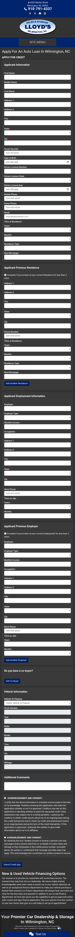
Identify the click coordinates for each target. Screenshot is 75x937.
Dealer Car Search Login (21, 928)
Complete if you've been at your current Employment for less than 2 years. (36, 535)
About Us (40, 926)
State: (7, 128)
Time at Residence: (13, 221)
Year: (6, 717)
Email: (7, 212)
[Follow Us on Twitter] (35, 13)
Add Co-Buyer (12, 681)
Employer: (8, 404)
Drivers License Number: (15, 167)
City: (6, 118)
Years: (7, 226)
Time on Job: (10, 498)
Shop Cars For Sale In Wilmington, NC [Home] (26, 926)
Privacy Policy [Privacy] (56, 926)
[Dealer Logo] (38, 27)
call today (37, 903)
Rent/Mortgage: (11, 253)
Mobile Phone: (11, 194)
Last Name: (9, 91)
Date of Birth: (10, 158)
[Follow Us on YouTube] (40, 13)
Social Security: (11, 149)
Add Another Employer (16, 660)
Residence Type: (11, 244)
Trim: (6, 744)
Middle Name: (10, 82)
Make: (7, 726)
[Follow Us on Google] (45, 13)
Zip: (6, 139)
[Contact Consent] (5, 837)
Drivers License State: (14, 176)
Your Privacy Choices (52, 928)
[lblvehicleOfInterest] (37, 703)
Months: (8, 235)
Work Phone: (10, 489)
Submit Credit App (12, 864)
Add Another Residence (17, 383)
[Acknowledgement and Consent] (5, 798)
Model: (7, 735)
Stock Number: (11, 708)
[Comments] (37, 786)
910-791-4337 (40, 9)
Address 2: (9, 109)
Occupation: (9, 431)
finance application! (31, 900)
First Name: (9, 73)
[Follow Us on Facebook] (30, 13)
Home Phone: (10, 203)
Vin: (6, 753)
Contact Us (47, 926)
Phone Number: (11, 332)
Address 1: (9, 100)
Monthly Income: (12, 422)
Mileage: (8, 762)
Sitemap (41, 928)
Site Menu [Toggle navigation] (37, 42)
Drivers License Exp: (13, 185)
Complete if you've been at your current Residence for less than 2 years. (35, 276)
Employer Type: (11, 413)
